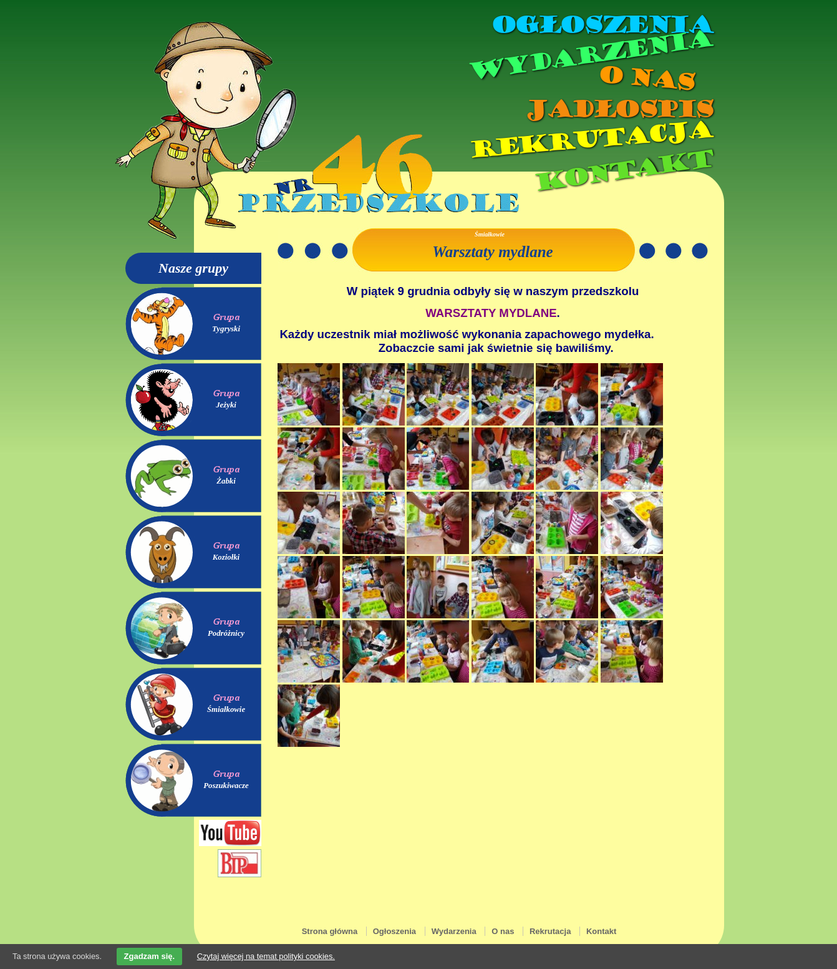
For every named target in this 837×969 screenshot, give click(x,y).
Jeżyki (226, 405)
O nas (645, 78)
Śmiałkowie (226, 709)
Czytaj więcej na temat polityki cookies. (266, 956)
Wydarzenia (589, 55)
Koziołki (226, 557)
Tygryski (226, 328)
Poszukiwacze (226, 785)
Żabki (226, 481)
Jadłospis (618, 109)
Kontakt (623, 170)
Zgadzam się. (149, 956)
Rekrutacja (590, 140)
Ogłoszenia (601, 25)
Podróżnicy (226, 633)
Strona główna (330, 931)
